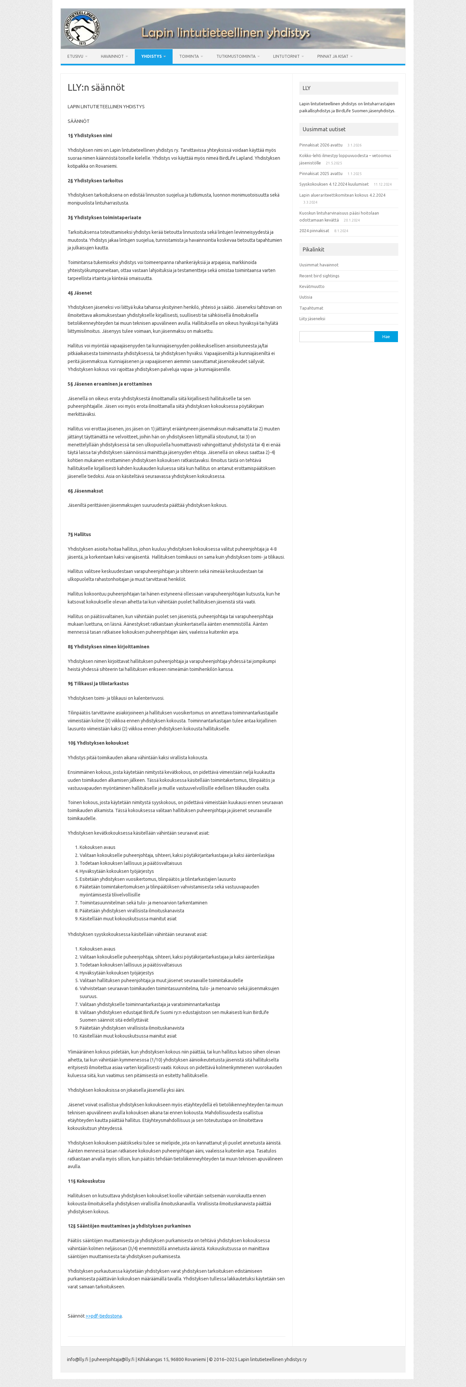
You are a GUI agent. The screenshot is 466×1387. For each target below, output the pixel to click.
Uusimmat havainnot (319, 264)
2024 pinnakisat (314, 230)
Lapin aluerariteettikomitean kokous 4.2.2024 (342, 195)
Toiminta (189, 56)
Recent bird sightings (319, 275)
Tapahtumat (311, 308)
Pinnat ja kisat (333, 56)
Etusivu (75, 56)
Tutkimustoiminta (236, 56)
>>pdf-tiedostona (104, 1316)
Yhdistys (151, 56)
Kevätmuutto (312, 286)
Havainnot (112, 56)
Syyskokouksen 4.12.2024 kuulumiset (334, 184)
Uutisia (305, 297)
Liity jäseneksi (312, 318)
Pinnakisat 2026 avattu (321, 144)
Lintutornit (286, 56)
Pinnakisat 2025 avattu (321, 173)
